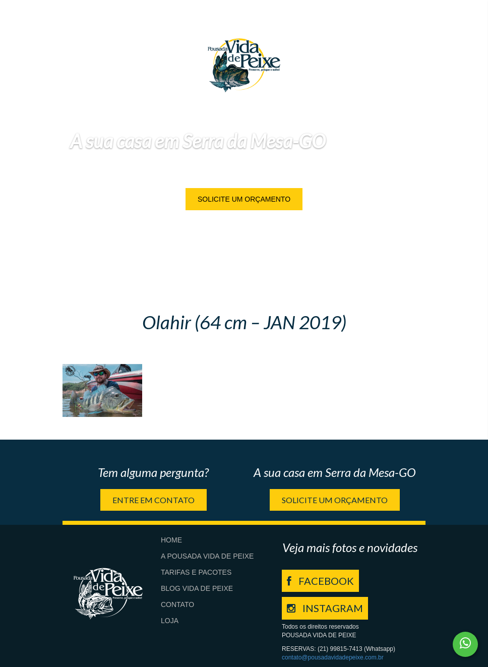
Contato (177, 604)
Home (171, 540)
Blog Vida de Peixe (197, 588)
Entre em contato (153, 500)
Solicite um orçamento (244, 199)
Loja (169, 621)
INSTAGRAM (325, 608)
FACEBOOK (320, 581)
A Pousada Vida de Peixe (207, 556)
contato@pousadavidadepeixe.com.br (333, 657)
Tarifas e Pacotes (196, 572)
